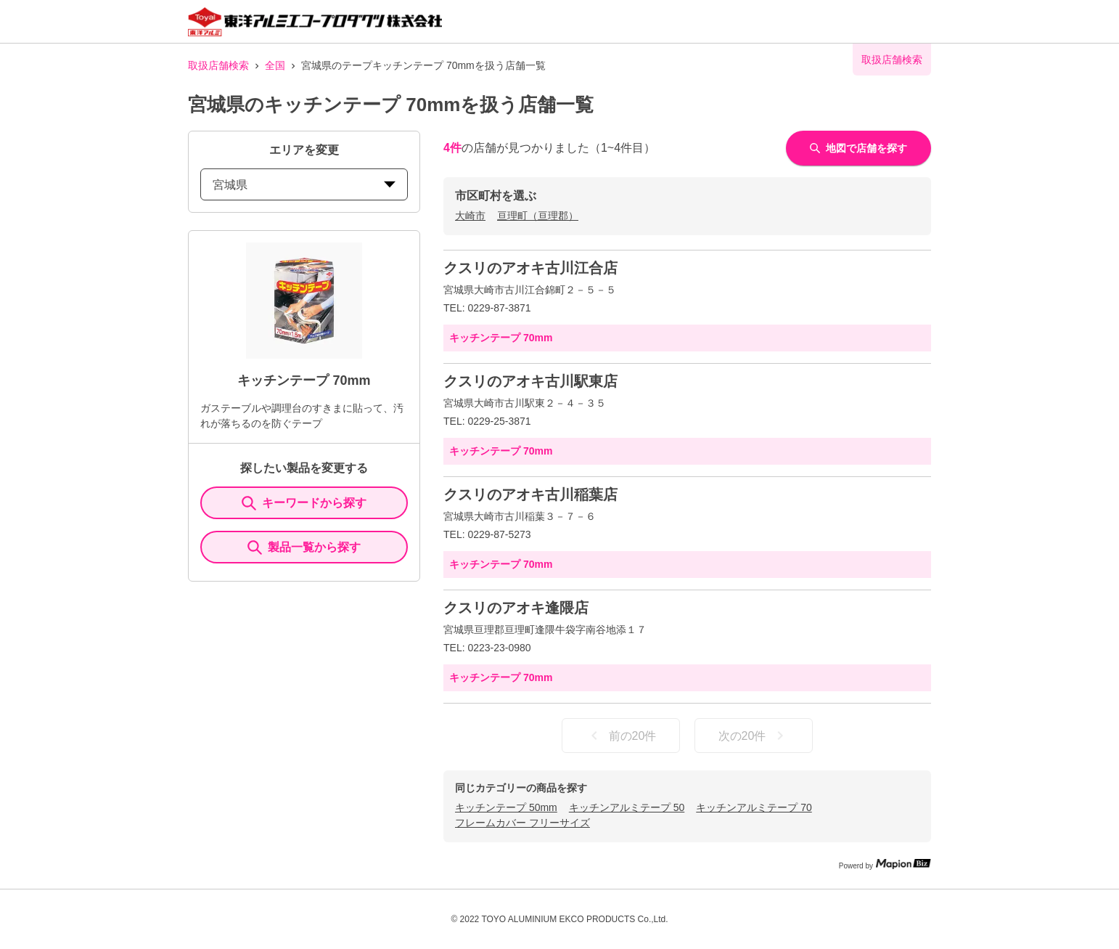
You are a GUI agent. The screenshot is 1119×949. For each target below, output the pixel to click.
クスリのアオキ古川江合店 (530, 268)
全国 (275, 65)
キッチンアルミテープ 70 (753, 807)
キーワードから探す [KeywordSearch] (304, 503)
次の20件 (754, 735)
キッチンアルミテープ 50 (626, 807)
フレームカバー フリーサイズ (522, 822)
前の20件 (621, 735)
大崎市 (470, 215)
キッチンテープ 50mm (506, 807)
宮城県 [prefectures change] (304, 185)
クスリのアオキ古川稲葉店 (530, 494)
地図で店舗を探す (858, 148)
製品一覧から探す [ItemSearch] (304, 547)
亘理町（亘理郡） (537, 215)
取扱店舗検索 (218, 65)
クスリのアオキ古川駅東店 (530, 381)
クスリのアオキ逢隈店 (516, 608)
